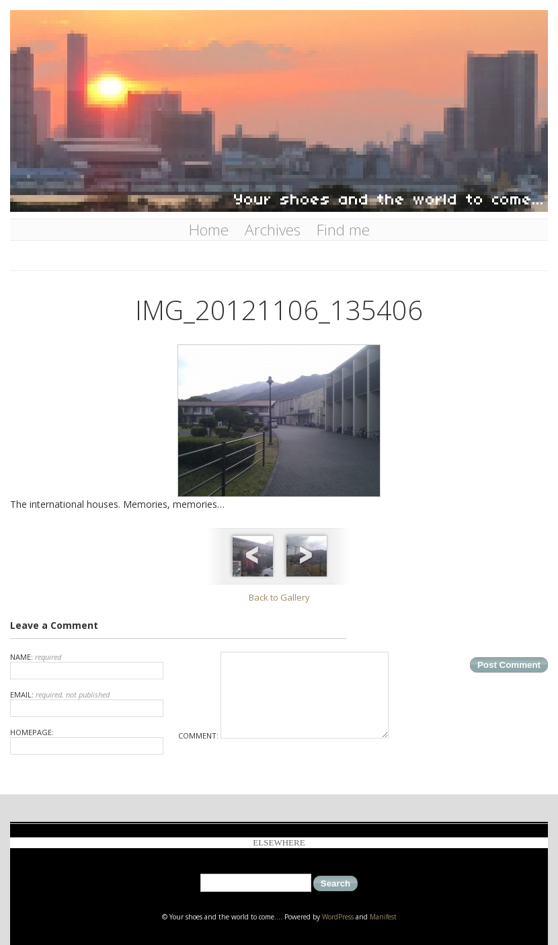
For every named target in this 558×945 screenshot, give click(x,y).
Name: (86, 665)
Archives (273, 229)
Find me (343, 229)
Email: (86, 703)
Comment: (283, 735)
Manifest (383, 916)
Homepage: (86, 741)
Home (209, 229)
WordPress (338, 916)
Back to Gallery (279, 597)
